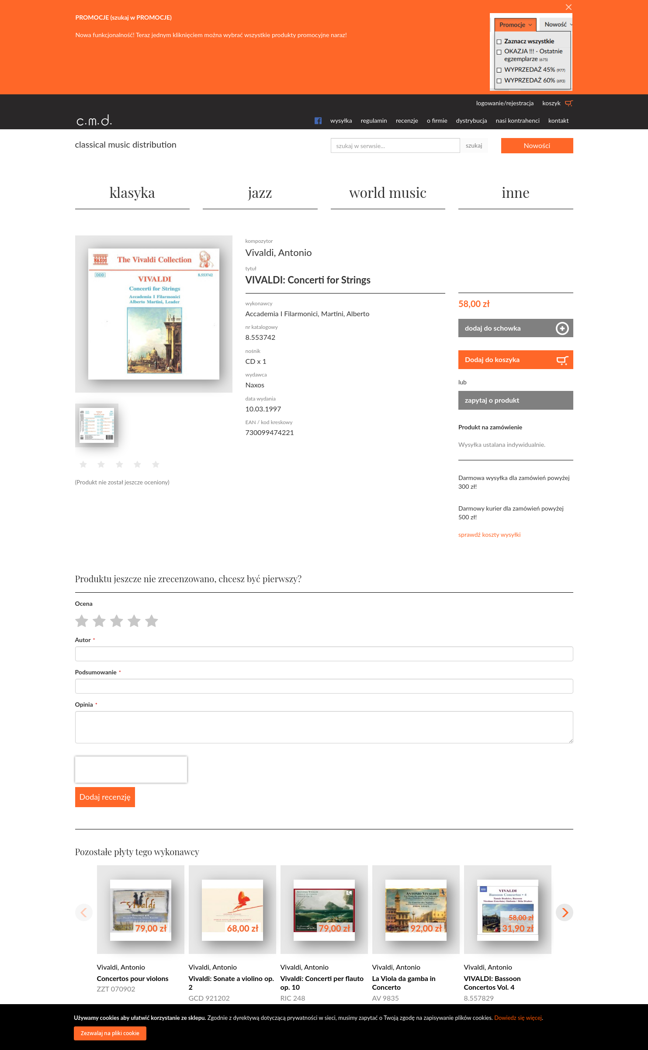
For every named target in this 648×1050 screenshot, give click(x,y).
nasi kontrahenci (518, 120)
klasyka (132, 192)
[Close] (568, 7)
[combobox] (395, 145)
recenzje (407, 120)
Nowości (537, 145)
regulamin (374, 120)
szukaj (474, 145)
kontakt (558, 120)
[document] (325, 1027)
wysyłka (341, 120)
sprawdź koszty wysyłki (489, 534)
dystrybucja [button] (471, 120)
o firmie (437, 120)
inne (516, 192)
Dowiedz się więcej (518, 1017)
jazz (260, 192)
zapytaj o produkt (492, 400)
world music (387, 192)
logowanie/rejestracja (505, 103)
